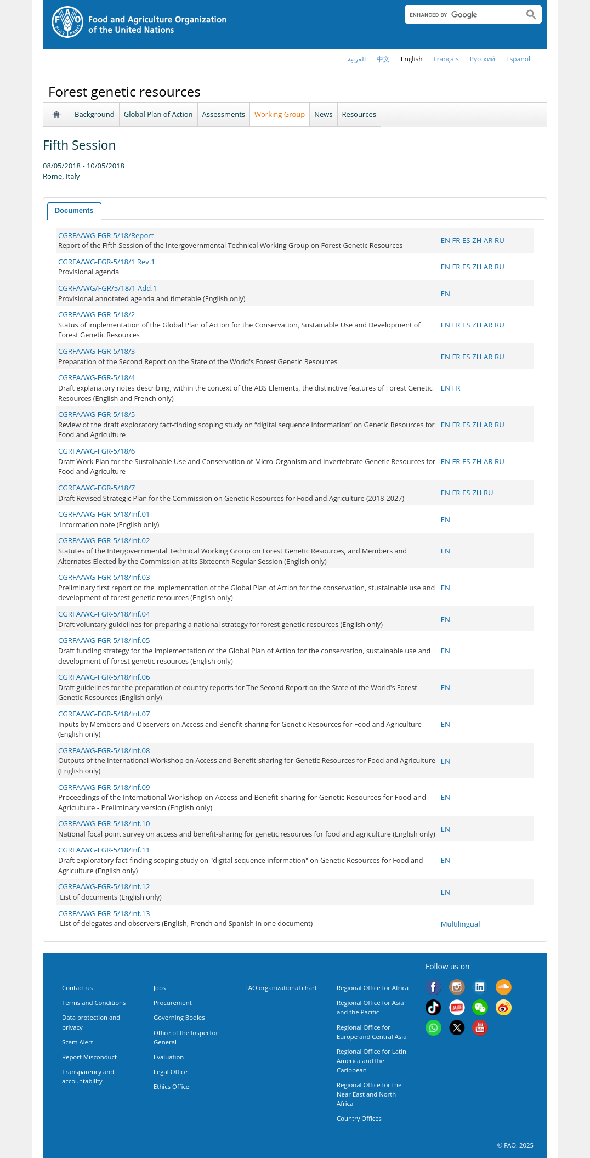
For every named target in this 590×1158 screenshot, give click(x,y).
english (412, 59)
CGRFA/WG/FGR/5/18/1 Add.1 (107, 288)
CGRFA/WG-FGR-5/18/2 (96, 314)
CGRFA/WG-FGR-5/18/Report (106, 235)
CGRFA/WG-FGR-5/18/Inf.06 (104, 677)
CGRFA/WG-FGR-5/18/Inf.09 (104, 787)
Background (95, 114)
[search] (460, 15)
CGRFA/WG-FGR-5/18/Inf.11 (104, 850)
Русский (482, 59)
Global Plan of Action (158, 114)
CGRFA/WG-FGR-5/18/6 (96, 451)
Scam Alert (77, 1042)
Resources (359, 114)
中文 (383, 59)
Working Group (279, 114)
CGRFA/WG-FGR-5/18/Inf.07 (104, 714)
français (446, 59)
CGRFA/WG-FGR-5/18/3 (96, 351)
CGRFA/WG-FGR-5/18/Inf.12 (104, 886)
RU (499, 240)
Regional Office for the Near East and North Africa (369, 1094)
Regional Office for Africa (373, 988)
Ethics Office (171, 1086)
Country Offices (359, 1118)
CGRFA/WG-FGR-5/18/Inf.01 (104, 514)
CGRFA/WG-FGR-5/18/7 (96, 488)
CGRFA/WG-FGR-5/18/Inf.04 (104, 614)
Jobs (160, 988)
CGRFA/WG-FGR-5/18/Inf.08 (104, 750)
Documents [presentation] (74, 210)
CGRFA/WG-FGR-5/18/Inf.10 (104, 823)
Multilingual (460, 924)
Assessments (223, 114)
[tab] (74, 211)
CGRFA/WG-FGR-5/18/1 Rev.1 (106, 262)
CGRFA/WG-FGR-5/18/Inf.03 (104, 577)
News (323, 114)
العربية (357, 59)
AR (488, 240)
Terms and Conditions (94, 1002)
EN (445, 240)
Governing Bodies (179, 1017)
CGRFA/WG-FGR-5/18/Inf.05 (104, 640)
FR (456, 240)
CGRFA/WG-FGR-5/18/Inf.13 (104, 913)
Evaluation (169, 1057)
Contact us (77, 988)
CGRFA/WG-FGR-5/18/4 (96, 377)
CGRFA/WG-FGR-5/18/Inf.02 (104, 540)
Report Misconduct (89, 1057)
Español (518, 59)
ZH (476, 240)
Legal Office (171, 1071)
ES (466, 240)
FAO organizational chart (281, 988)
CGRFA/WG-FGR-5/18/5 (96, 414)
